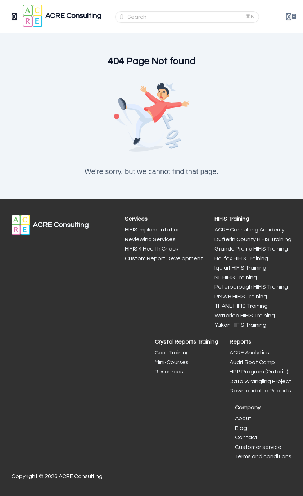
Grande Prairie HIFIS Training (251, 249)
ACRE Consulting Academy (249, 230)
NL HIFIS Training (235, 277)
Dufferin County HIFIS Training (252, 239)
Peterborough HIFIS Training (251, 287)
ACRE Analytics (249, 352)
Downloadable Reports (260, 391)
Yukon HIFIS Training (240, 325)
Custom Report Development (164, 258)
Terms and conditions (263, 456)
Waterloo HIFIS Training (244, 315)
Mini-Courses (172, 362)
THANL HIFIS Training (241, 306)
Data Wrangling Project (260, 381)
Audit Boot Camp (252, 362)
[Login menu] (291, 17)
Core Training (172, 352)
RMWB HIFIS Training (240, 296)
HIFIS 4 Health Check (151, 249)
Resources (169, 372)
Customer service (258, 447)
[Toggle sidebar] (14, 17)
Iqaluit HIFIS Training (240, 268)
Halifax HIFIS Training (241, 258)
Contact (246, 437)
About (243, 418)
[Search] (184, 17)
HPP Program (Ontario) (259, 372)
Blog (241, 428)
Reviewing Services (150, 239)
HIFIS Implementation (153, 230)
